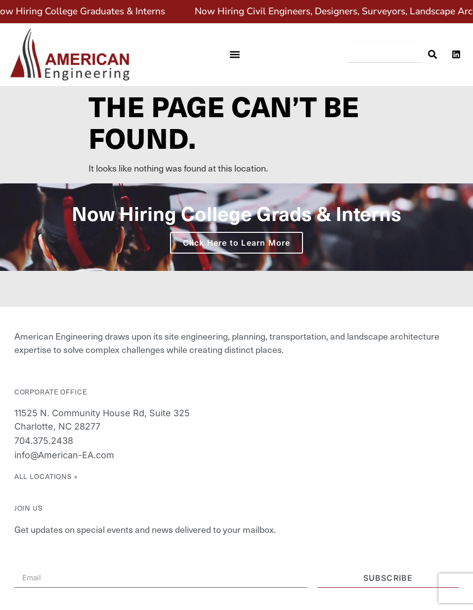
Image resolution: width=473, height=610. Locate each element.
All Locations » (46, 476)
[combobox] (384, 54)
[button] (234, 54)
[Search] (432, 54)
